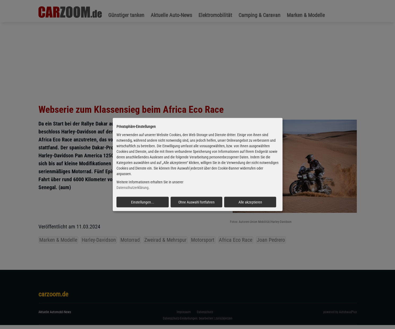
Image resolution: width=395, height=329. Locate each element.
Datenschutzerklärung (132, 187)
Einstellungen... (142, 202)
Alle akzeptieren (250, 202)
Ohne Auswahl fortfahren (196, 202)
